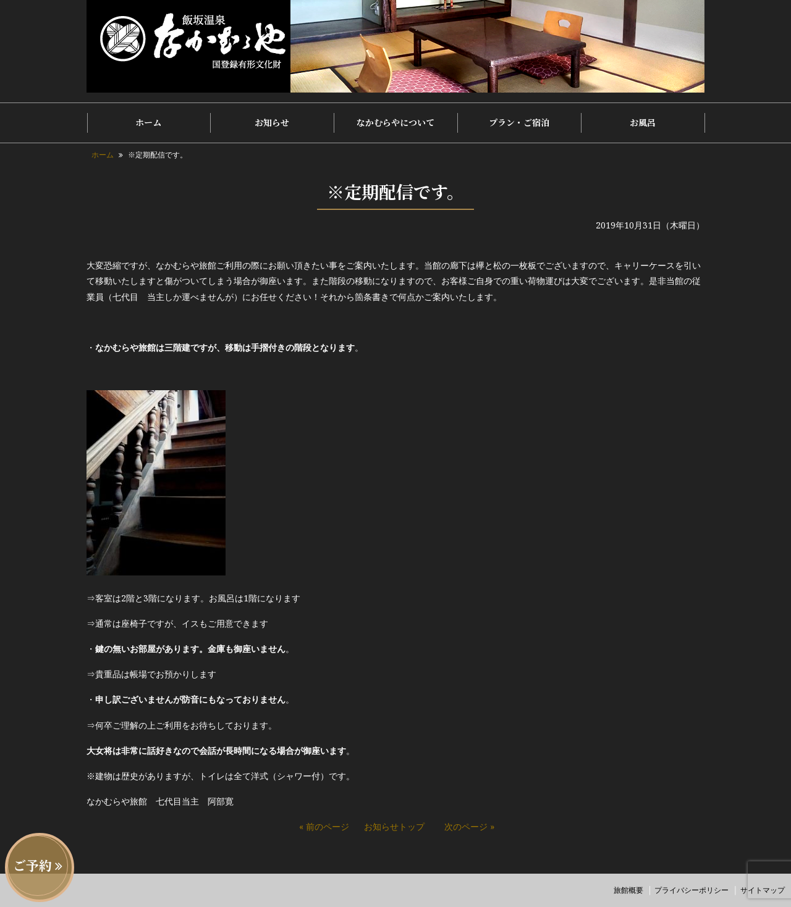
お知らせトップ (394, 826)
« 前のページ (324, 826)
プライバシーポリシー (691, 890)
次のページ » (469, 826)
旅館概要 (628, 890)
